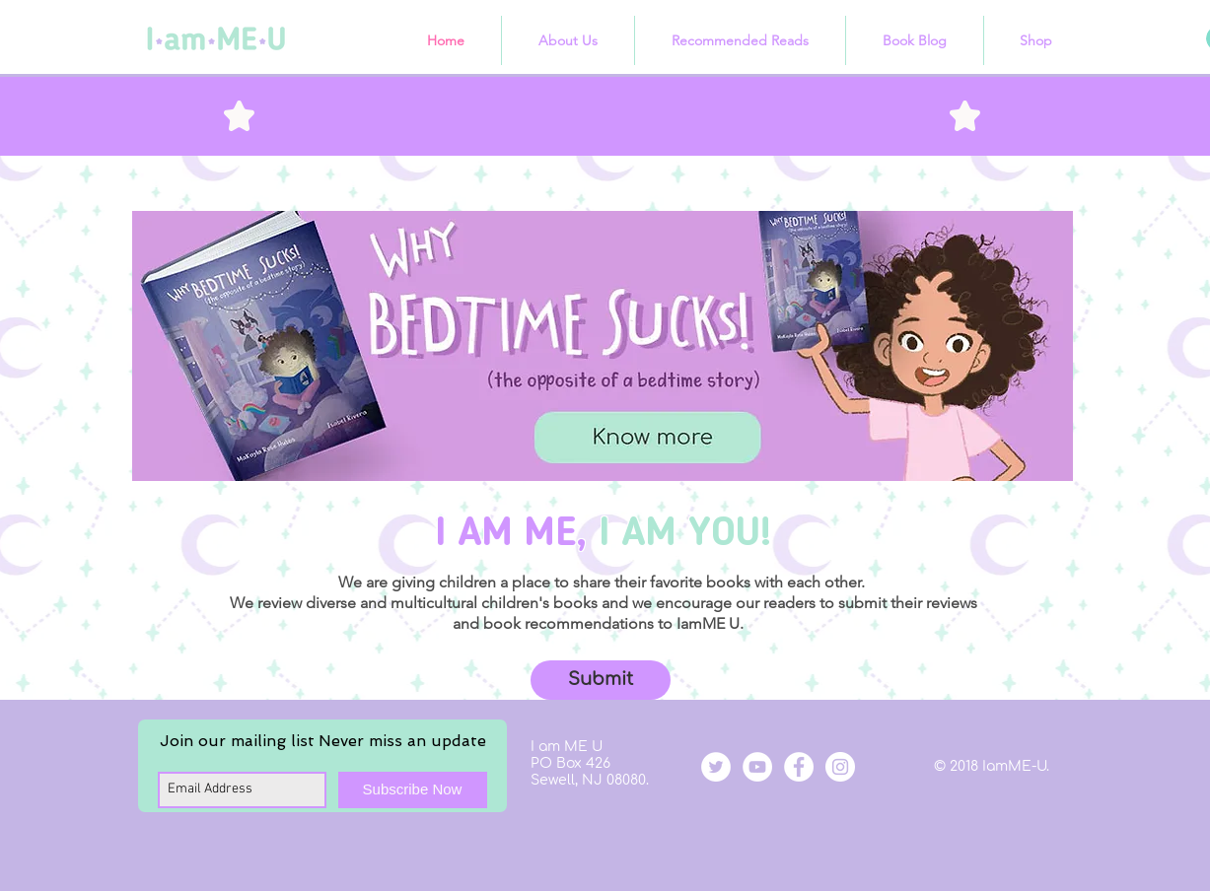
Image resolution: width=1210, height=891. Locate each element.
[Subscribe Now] (412, 790)
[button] (601, 680)
